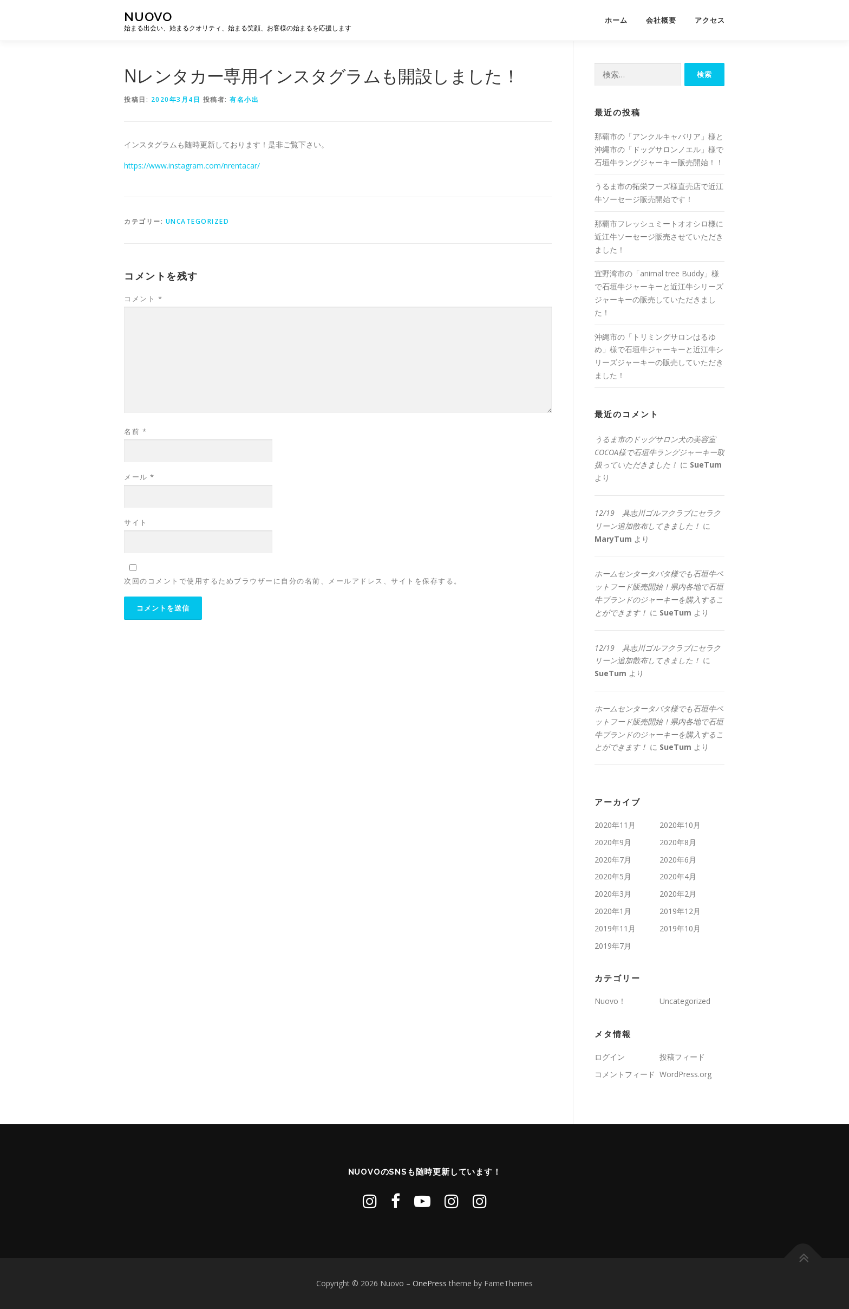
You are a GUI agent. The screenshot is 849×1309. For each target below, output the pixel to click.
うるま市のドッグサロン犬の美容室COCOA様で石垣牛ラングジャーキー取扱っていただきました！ (659, 452)
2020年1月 (613, 911)
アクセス (710, 20)
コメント (143, 298)
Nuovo (148, 16)
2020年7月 (613, 859)
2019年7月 (613, 946)
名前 (135, 431)
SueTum (706, 464)
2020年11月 (615, 825)
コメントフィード (625, 1074)
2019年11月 (615, 928)
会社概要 (661, 20)
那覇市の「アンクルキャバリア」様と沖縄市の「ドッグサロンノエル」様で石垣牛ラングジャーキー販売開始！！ (659, 149)
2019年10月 (680, 928)
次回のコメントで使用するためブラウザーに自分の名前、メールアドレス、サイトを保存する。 (293, 581)
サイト (136, 522)
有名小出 (244, 99)
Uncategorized (198, 221)
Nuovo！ (610, 1001)
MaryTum (613, 539)
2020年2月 (677, 894)
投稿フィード (682, 1057)
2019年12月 (680, 911)
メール (139, 477)
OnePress (430, 1283)
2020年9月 (613, 842)
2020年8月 (677, 842)
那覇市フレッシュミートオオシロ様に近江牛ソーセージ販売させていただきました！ (659, 236)
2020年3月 (613, 894)
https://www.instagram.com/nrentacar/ (192, 165)
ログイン (610, 1057)
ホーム (616, 20)
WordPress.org (685, 1074)
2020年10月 (680, 825)
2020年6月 (677, 859)
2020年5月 (613, 876)
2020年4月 (677, 876)
